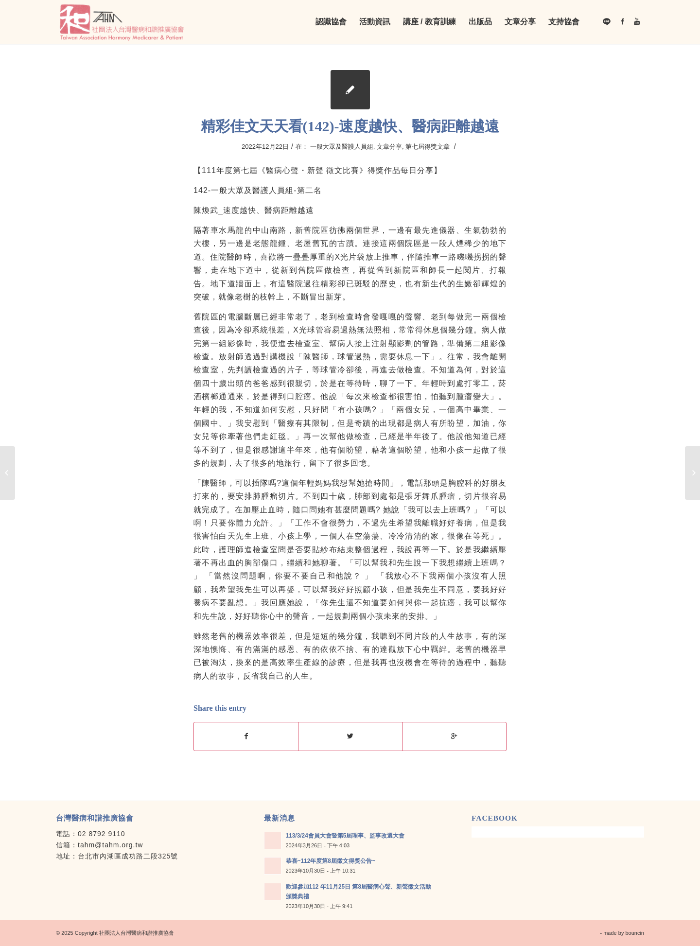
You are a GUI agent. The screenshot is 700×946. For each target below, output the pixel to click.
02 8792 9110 (101, 834)
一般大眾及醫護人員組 (341, 146)
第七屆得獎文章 (427, 146)
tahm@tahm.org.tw (110, 845)
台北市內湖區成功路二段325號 (128, 856)
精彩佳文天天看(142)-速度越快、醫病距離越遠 (350, 126)
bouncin (634, 933)
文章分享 (389, 146)
